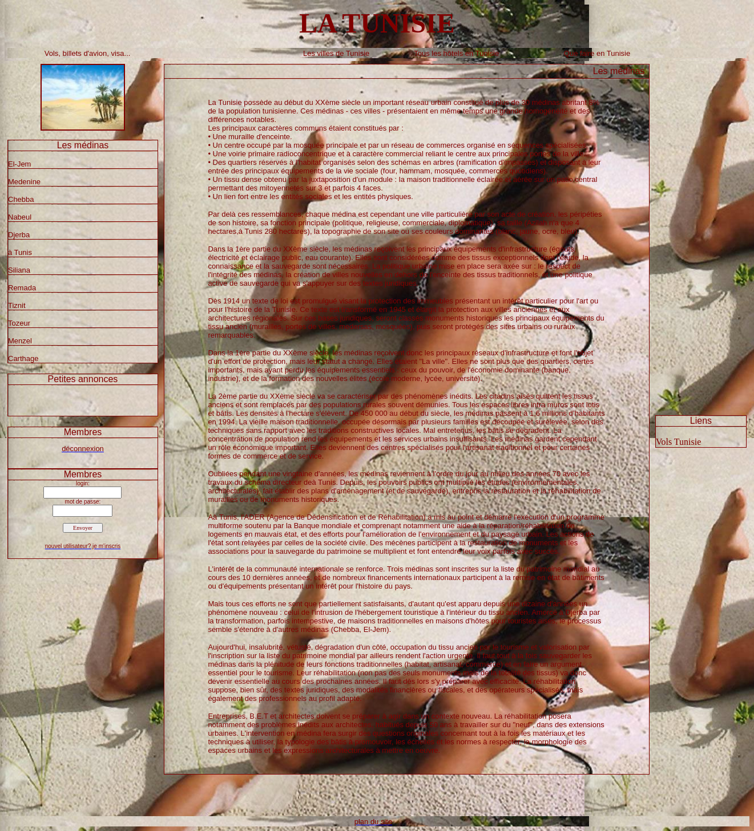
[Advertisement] (701, 235)
